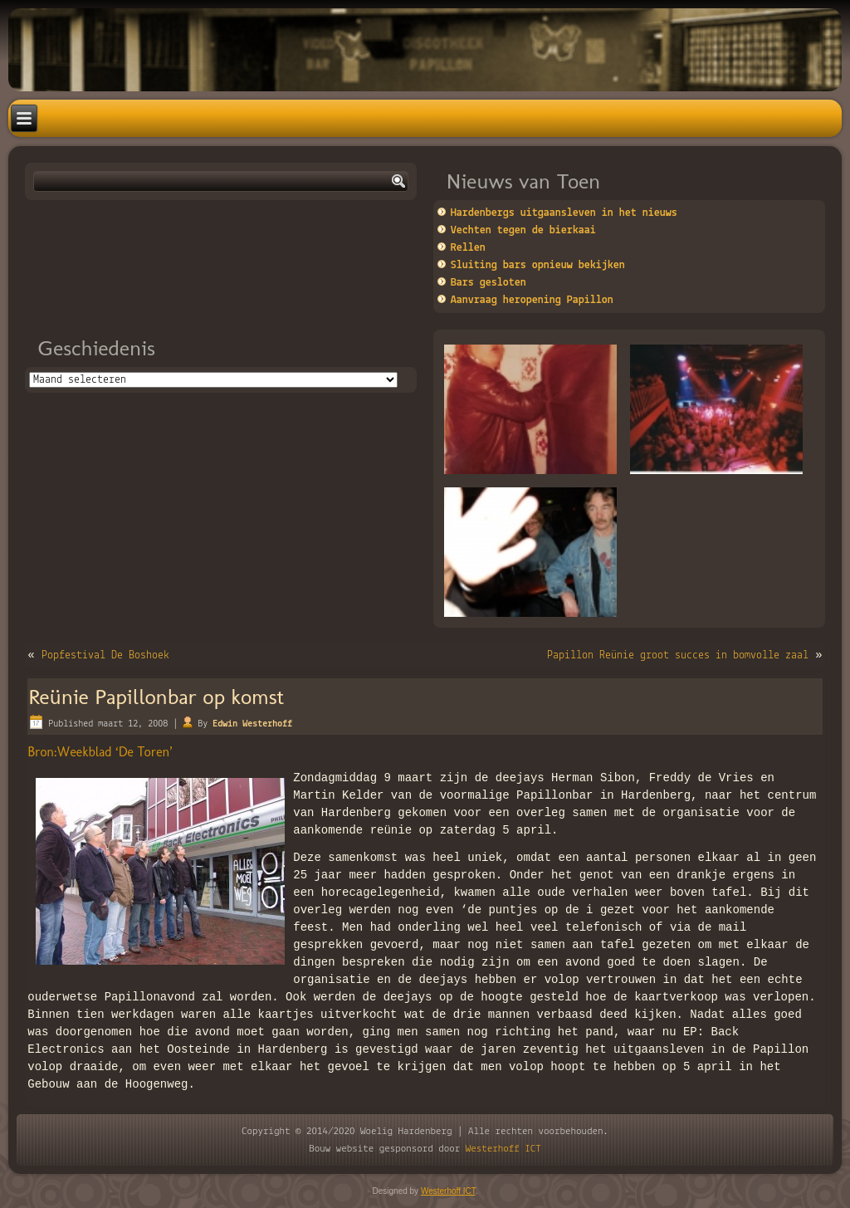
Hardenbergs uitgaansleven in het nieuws (564, 213)
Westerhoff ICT (503, 1148)
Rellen (468, 248)
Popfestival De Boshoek (105, 655)
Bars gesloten (488, 282)
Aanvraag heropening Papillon (532, 300)
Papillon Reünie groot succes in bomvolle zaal (677, 655)
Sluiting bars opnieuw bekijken (538, 265)
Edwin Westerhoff (252, 724)
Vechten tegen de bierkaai (523, 230)
